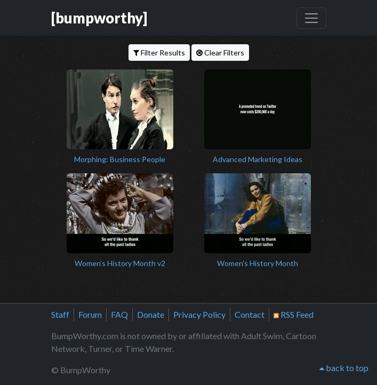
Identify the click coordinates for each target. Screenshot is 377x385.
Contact (249, 314)
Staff (60, 314)
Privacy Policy (199, 314)
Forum (90, 314)
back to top (343, 368)
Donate (150, 314)
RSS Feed (294, 314)
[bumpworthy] (99, 18)
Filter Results (159, 52)
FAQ (119, 314)
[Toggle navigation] (311, 18)
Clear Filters (220, 52)
